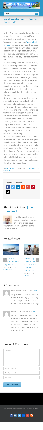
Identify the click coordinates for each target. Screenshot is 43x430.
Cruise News (32, 168)
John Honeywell (10, 168)
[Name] (21, 368)
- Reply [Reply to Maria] (34, 290)
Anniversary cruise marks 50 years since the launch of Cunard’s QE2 (31, 264)
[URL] (21, 377)
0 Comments (7, 269)
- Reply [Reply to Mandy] (34, 311)
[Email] (21, 373)
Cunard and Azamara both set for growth (11, 261)
